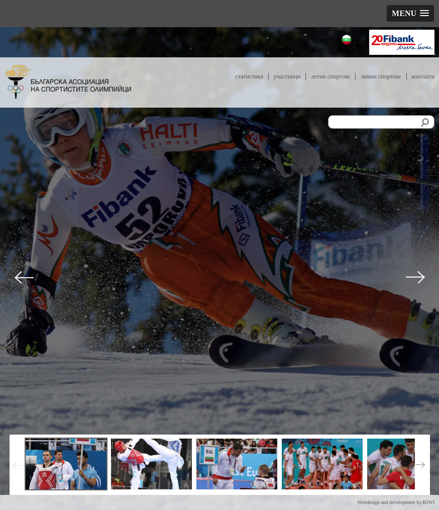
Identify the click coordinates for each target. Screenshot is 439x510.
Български (348, 41)
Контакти (423, 76)
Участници (287, 76)
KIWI (428, 502)
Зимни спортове (381, 76)
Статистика (249, 76)
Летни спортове (330, 76)
